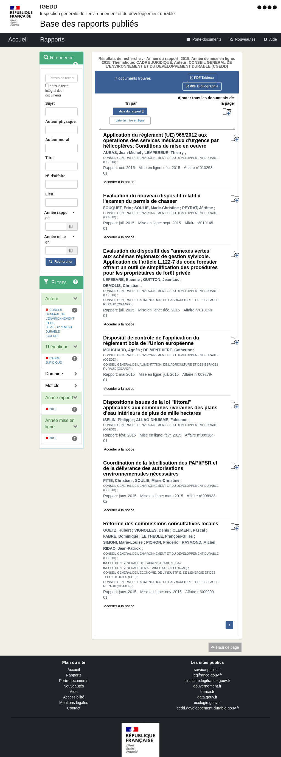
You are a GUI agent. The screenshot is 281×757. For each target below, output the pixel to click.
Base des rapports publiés (89, 24)
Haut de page (225, 647)
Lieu (49, 194)
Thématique (57, 346)
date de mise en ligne (130, 120)
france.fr (207, 691)
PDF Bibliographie (202, 86)
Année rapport (59, 397)
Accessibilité (73, 697)
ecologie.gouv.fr (207, 702)
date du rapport (130, 111)
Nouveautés (73, 686)
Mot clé (52, 385)
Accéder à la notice (119, 182)
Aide (73, 691)
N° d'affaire (55, 176)
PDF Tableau (202, 78)
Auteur (51, 298)
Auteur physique (60, 121)
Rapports (74, 675)
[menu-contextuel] (47, 85)
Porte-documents (73, 680)
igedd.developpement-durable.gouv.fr (207, 708)
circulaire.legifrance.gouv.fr (207, 680)
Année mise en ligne (60, 423)
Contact (73, 708)
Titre (49, 158)
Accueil (74, 669)
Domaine (54, 373)
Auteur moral (57, 139)
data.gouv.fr (207, 697)
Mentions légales (73, 702)
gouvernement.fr (207, 686)
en (47, 218)
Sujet (50, 103)
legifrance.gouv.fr (207, 675)
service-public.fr (207, 669)
